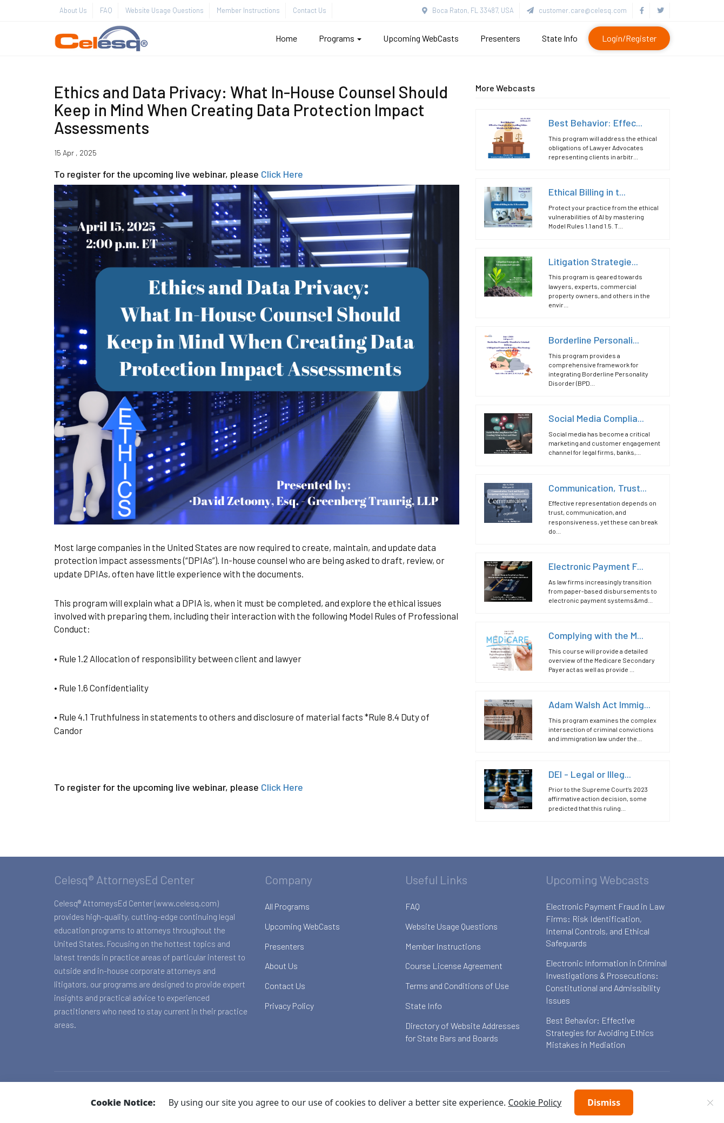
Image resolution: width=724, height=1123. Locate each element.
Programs (340, 38)
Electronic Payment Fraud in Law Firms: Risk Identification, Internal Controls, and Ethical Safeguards (605, 925)
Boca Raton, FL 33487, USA (468, 10)
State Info (560, 38)
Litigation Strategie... (593, 261)
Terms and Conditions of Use (457, 985)
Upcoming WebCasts (421, 38)
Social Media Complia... (596, 418)
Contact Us (309, 10)
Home (286, 38)
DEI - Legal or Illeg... (589, 774)
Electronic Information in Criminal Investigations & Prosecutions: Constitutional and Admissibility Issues (606, 981)
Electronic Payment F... (595, 566)
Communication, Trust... (597, 488)
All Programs (287, 906)
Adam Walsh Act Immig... (599, 704)
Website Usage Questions (164, 10)
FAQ (106, 10)
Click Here (282, 174)
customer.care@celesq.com (577, 10)
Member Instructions (248, 10)
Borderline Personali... (593, 340)
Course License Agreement (453, 965)
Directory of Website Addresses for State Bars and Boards (462, 1031)
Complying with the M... (595, 635)
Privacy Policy (289, 1005)
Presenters (500, 38)
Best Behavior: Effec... (595, 123)
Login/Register (629, 38)
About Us (73, 10)
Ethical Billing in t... (587, 192)
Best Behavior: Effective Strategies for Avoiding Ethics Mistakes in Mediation (600, 1032)
